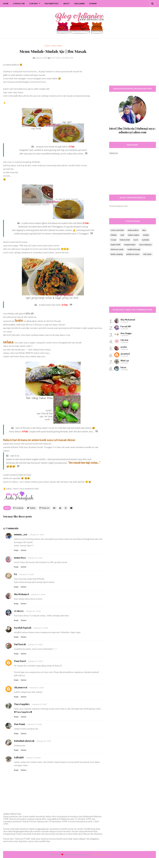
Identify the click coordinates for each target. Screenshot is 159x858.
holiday (114, 235)
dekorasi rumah (117, 249)
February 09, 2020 (44, 741)
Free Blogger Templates (100, 854)
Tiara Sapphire (22, 704)
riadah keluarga (133, 249)
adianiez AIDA (41, 58)
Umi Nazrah (20, 644)
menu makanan (145, 245)
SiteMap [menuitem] (93, 3)
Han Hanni (19, 724)
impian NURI (115, 245)
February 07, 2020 (37, 534)
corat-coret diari (117, 230)
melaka (146, 235)
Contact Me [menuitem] (19, 3)
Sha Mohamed (21, 594)
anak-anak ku (133, 230)
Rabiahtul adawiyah (24, 740)
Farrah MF (125, 326)
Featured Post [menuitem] (52, 3)
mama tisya (20, 557)
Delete (23, 550)
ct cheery (19, 611)
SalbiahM (19, 757)
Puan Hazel (20, 661)
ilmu (144, 230)
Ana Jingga (126, 333)
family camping (117, 254)
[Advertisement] (132, 63)
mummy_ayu (20, 534)
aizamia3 (125, 353)
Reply (16, 550)
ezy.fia (123, 347)
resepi (113, 240)
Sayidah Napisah (22, 627)
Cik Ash (124, 340)
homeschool (125, 240)
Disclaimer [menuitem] (79, 3)
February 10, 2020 (33, 757)
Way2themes (71, 854)
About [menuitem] (66, 3)
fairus (123, 367)
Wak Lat (124, 360)
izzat (122, 235)
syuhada (145, 240)
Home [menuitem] (5, 3)
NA (15, 574)
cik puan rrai (20, 687)
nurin (136, 240)
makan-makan (133, 235)
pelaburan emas (132, 254)
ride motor (147, 254)
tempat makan (129, 245)
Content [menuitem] (33, 3)
